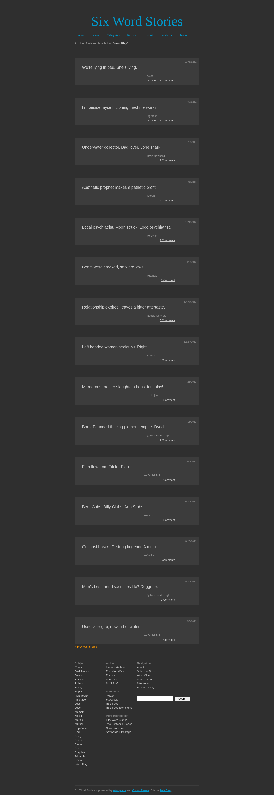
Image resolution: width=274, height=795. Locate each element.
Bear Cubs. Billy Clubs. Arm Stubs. (113, 507)
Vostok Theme (140, 790)
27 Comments (166, 80)
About (81, 35)
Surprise (80, 752)
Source (151, 80)
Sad (77, 732)
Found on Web (115, 671)
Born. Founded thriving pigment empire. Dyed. (123, 427)
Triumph (80, 756)
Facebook (166, 35)
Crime (78, 667)
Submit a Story (146, 671)
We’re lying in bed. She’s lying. (109, 67)
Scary (78, 736)
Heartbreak (81, 695)
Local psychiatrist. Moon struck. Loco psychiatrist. (126, 227)
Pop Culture (82, 728)
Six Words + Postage (118, 732)
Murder (79, 723)
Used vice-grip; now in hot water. (111, 626)
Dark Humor (82, 671)
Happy (79, 691)
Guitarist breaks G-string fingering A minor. (120, 546)
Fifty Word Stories (116, 720)
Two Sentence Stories (119, 723)
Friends (110, 675)
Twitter (184, 35)
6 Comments (167, 360)
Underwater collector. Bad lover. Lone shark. (121, 147)
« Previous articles (86, 646)
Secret (79, 744)
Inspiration (81, 699)
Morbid (79, 720)
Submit (149, 35)
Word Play (81, 764)
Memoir (79, 711)
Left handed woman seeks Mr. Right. (115, 347)
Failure (79, 683)
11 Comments (166, 120)
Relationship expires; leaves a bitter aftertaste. (123, 307)
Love (78, 707)
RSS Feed (112, 703)
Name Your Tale (115, 728)
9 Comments (167, 160)
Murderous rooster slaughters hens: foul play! (122, 387)
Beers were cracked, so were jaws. (113, 267)
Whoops (80, 760)
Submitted (112, 679)
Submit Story (144, 679)
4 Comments (167, 440)
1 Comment (168, 280)
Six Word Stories (137, 21)
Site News (143, 683)
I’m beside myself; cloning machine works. (120, 107)
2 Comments (167, 240)
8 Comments (167, 559)
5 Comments (167, 200)
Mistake (79, 715)
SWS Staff (112, 683)
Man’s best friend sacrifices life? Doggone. (120, 586)
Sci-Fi (78, 740)
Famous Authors (116, 667)
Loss (77, 703)
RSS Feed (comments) (119, 707)
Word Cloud (144, 675)
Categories (113, 35)
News (96, 35)
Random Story (145, 687)
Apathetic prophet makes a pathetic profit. (119, 187)
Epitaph (79, 679)
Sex (77, 748)
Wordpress (119, 790)
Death (78, 675)
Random (132, 35)
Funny (78, 687)
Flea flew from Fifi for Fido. (106, 466)
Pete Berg (166, 790)
